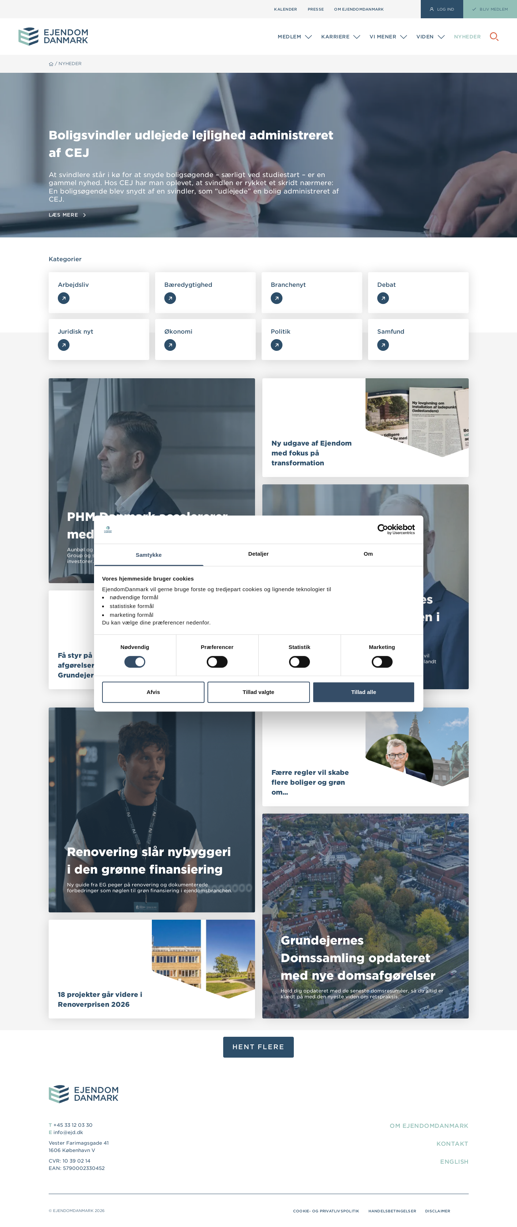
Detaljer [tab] (258, 554)
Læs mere (67, 214)
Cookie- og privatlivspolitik (323, 1211)
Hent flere (258, 1047)
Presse (316, 9)
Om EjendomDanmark (359, 9)
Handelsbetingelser (391, 1211)
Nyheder (467, 37)
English (454, 1161)
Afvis (153, 692)
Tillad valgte (258, 692)
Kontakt (453, 1143)
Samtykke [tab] (149, 555)
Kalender (285, 9)
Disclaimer (437, 1211)
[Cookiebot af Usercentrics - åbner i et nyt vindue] (383, 529)
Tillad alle (363, 692)
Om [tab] (368, 554)
